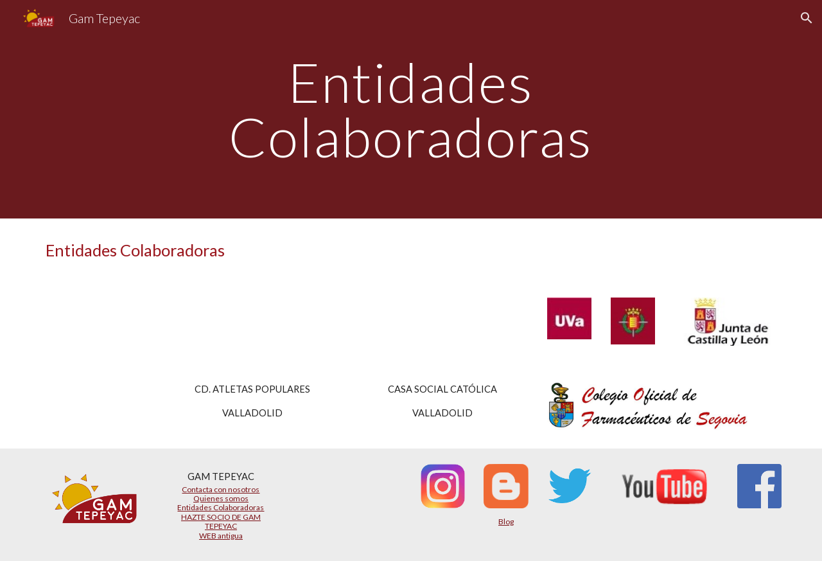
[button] (806, 18)
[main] (411, 109)
